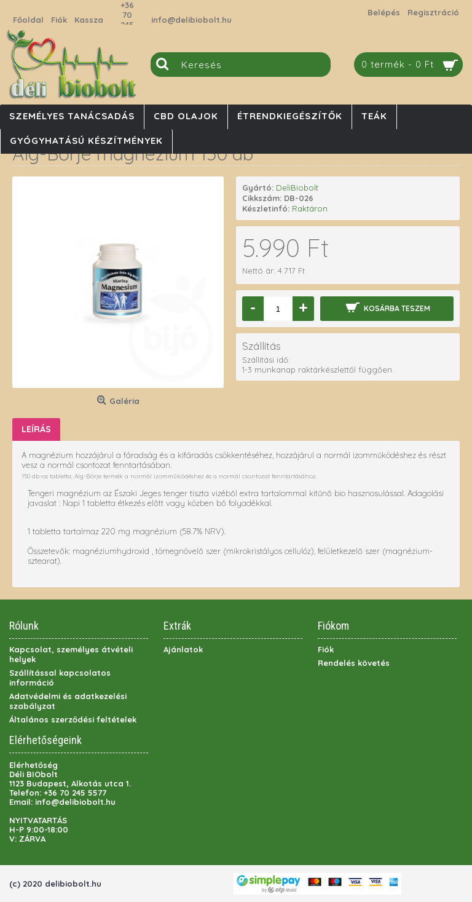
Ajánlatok (183, 649)
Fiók (326, 649)
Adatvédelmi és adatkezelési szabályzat (68, 701)
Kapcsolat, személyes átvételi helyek (71, 654)
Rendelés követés (354, 663)
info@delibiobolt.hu (191, 20)
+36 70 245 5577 (127, 19)
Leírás (36, 429)
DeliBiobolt (297, 187)
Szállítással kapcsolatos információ (60, 677)
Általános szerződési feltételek (72, 719)
